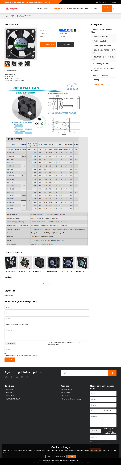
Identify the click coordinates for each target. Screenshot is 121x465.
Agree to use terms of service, (22, 354)
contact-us (10, 396)
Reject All (49, 456)
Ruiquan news (67, 396)
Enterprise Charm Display (71, 399)
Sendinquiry (10, 389)
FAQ (87, 9)
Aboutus (9, 393)
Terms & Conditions (32, 355)
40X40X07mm (81, 271)
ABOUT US (48, 9)
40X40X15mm (67, 271)
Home (7, 16)
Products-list (67, 389)
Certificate (66, 393)
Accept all (71, 456)
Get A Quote (106, 8)
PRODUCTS (58, 9)
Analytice (55, 460)
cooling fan (9, 295)
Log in (107, 2)
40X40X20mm (38, 271)
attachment (10, 343)
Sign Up (113, 2)
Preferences (64, 460)
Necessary (47, 460)
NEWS (95, 9)
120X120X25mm (10, 271)
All (12, 16)
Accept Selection (60, 456)
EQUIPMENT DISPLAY (75, 9)
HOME (39, 9)
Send (10, 360)
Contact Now (49, 45)
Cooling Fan (18, 16)
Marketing (74, 460)
